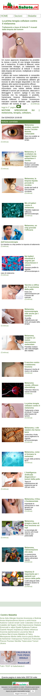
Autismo (3, 623)
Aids (7, 618)
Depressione (28, 625)
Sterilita (17, 641)
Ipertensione (13, 632)
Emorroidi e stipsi (7, 627)
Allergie (12, 618)
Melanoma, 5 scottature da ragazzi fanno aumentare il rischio (30, 156)
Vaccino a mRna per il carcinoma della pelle (32, 287)
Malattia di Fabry (25, 634)
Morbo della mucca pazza (22, 636)
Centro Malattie (9, 615)
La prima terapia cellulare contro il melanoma (32, 405)
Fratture (33, 627)
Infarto (26, 629)
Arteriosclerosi (11, 620)
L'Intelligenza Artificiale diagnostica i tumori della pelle (32, 476)
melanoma (7, 112)
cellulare (26, 112)
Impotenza (18, 629)
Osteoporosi (16, 639)
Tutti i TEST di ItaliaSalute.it (12, 666)
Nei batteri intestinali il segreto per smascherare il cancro (31, 260)
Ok (33, 691)
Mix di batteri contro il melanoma (30, 205)
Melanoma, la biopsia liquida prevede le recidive (31, 182)
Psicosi (3, 641)
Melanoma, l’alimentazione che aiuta (31, 550)
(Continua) (5, 142)
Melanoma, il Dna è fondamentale (32, 500)
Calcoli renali (13, 623)
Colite (19, 625)
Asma (33, 620)
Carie (22, 623)
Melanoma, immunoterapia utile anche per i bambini (32, 312)
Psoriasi (10, 641)
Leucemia (24, 632)
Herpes (10, 629)
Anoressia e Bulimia (32, 618)
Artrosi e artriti (24, 620)
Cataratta (29, 623)
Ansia (2, 620)
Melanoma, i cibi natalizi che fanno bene (32, 430)
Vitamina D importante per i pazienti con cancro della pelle (32, 575)
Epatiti (18, 627)
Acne (2, 618)
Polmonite (36, 639)
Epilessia (26, 627)
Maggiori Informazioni (21, 693)
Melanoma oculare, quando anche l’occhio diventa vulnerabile (32, 129)
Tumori (35, 641)
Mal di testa (12, 634)
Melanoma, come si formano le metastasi (32, 454)
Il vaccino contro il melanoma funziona (32, 364)
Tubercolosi (27, 641)
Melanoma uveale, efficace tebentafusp (31, 385)
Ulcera (3, 643)
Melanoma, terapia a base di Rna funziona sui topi (32, 524)
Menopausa (5, 636)
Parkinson (27, 639)
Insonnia (4, 632)
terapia (17, 112)
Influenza (34, 629)
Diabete (37, 625)
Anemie (19, 618)
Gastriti (3, 629)
